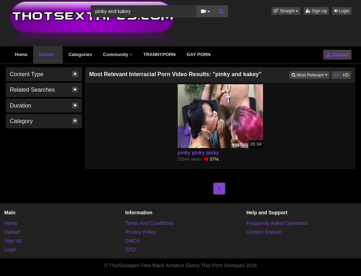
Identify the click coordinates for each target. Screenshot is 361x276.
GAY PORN (198, 54)
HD (346, 75)
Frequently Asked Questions (277, 223)
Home (21, 54)
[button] (285, 11)
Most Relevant (311, 75)
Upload (337, 54)
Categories (80, 54)
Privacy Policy (140, 232)
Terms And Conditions (149, 223)
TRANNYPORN (159, 54)
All (336, 75)
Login (341, 10)
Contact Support (264, 232)
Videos (47, 54)
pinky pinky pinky (198, 152)
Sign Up (316, 10)
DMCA (132, 241)
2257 (130, 249)
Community (117, 54)
